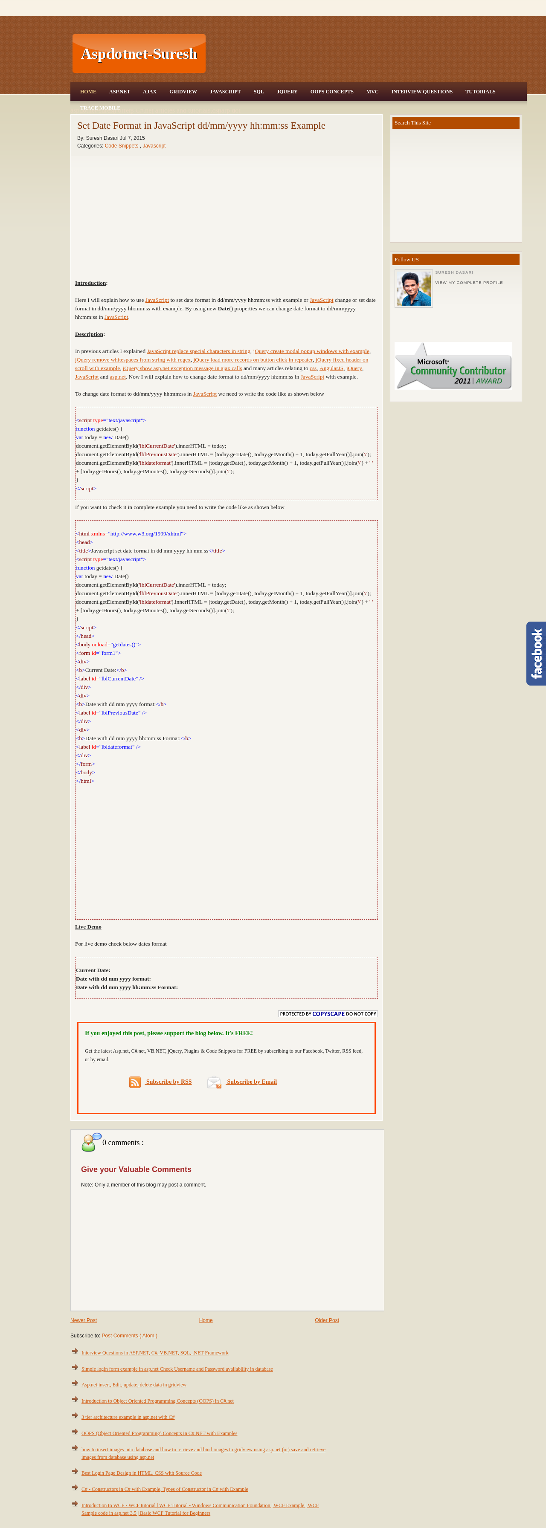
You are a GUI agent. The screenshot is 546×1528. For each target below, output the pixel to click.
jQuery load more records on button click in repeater (253, 359)
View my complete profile (469, 283)
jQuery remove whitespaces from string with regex (133, 359)
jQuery (354, 368)
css (313, 368)
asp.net (117, 376)
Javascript (154, 146)
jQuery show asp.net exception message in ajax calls (182, 368)
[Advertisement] (367, 54)
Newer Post (83, 1320)
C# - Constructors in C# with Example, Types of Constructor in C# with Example (164, 1489)
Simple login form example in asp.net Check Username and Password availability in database (177, 1369)
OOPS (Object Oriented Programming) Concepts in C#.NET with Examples (159, 1433)
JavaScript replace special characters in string (198, 351)
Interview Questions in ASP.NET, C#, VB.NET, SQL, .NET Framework (155, 1353)
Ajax (150, 92)
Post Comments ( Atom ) (129, 1336)
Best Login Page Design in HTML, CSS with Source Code (141, 1473)
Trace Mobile (100, 108)
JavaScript (225, 92)
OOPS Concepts (332, 92)
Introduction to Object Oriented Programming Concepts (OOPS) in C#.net (157, 1401)
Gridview (183, 92)
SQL (259, 92)
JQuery (287, 92)
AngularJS (331, 368)
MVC (372, 92)
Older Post (327, 1320)
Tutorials (480, 92)
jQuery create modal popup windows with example (311, 351)
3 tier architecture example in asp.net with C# (128, 1417)
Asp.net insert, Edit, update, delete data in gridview (133, 1385)
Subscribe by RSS (160, 1082)
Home (88, 92)
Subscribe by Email (242, 1082)
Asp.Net (119, 92)
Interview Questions (422, 92)
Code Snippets (122, 146)
